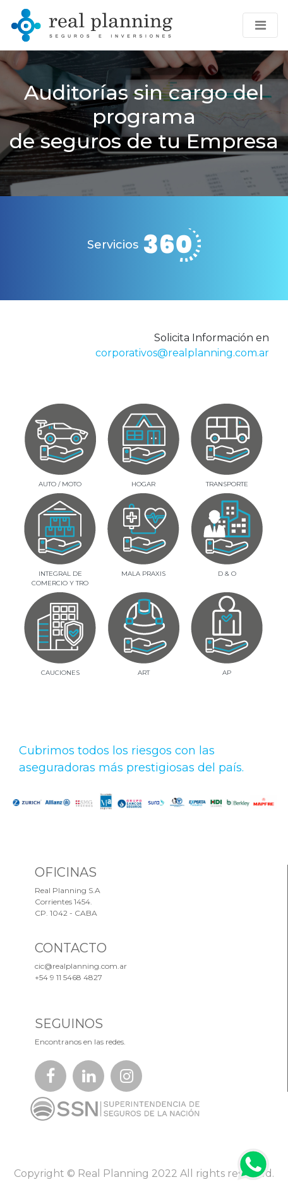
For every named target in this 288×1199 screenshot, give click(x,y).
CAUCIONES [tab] (60, 673)
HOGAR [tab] (143, 484)
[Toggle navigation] (260, 25)
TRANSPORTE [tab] (227, 484)
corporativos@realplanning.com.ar (182, 353)
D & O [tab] (227, 574)
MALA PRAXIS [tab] (143, 574)
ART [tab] (144, 673)
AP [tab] (226, 673)
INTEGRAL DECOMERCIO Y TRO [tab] (60, 578)
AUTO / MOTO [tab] (60, 484)
